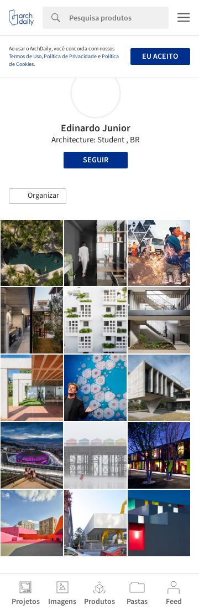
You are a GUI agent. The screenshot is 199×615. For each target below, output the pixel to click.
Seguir (95, 160)
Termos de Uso (25, 56)
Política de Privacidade (70, 56)
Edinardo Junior (95, 128)
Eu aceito (160, 56)
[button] (37, 196)
